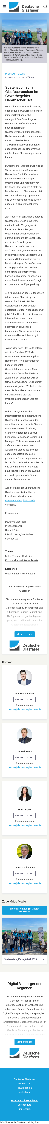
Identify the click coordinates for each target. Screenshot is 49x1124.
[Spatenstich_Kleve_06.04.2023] (24, 936)
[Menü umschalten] (4, 6)
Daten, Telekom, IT (14, 556)
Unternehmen (12, 574)
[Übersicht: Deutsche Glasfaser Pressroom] (24, 7)
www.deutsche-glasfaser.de (20, 500)
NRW (22, 574)
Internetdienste (30, 560)
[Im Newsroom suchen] (45, 7)
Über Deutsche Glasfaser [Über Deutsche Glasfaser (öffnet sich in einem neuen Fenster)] (24, 1100)
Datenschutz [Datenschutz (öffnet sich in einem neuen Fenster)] (24, 1105)
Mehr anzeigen (24, 634)
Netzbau (30, 574)
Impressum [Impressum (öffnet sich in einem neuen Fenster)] (25, 1109)
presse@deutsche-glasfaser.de (24, 709)
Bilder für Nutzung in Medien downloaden (24, 910)
